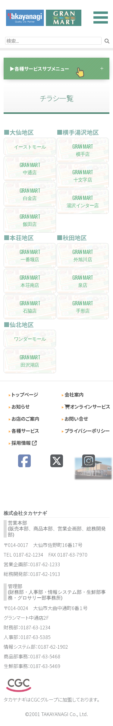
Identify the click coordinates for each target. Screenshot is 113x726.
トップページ (24, 394)
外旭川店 (83, 255)
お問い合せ (76, 418)
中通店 (30, 168)
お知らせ (20, 406)
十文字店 (83, 176)
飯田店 (30, 220)
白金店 (30, 194)
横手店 (83, 150)
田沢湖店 (30, 361)
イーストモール (30, 146)
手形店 (83, 307)
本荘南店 (30, 281)
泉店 (83, 281)
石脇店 (30, 307)
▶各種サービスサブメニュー (39, 68)
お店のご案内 (25, 418)
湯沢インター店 (83, 201)
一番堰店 (30, 255)
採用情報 (24, 442)
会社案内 (74, 394)
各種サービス (25, 430)
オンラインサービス (87, 406)
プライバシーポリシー (87, 430)
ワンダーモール (30, 338)
